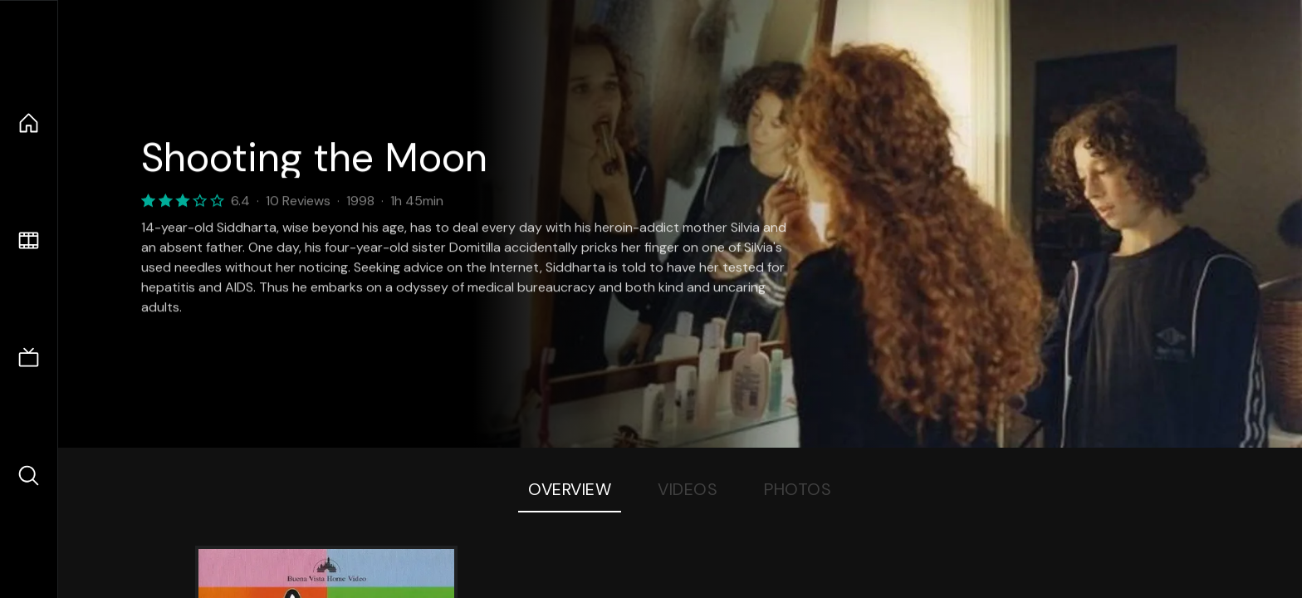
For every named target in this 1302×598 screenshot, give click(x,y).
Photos (797, 489)
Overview (569, 489)
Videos (687, 489)
